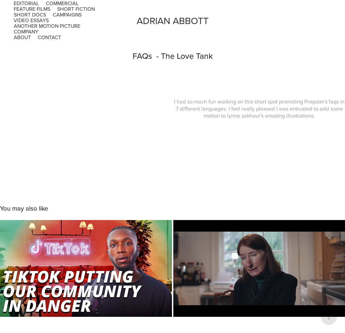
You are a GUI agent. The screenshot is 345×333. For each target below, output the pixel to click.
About (22, 37)
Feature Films (32, 8)
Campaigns (67, 14)
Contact (49, 37)
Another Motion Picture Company (47, 28)
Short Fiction (76, 8)
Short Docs (30, 14)
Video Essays (31, 20)
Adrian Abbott (173, 20)
